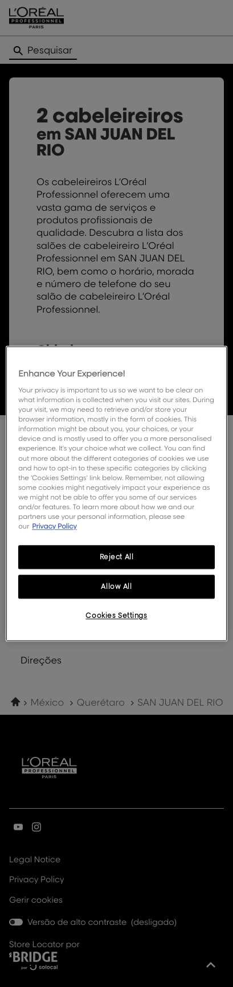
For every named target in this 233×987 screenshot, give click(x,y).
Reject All (117, 556)
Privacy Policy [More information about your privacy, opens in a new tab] (54, 526)
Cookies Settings (116, 615)
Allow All (116, 586)
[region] (116, 493)
